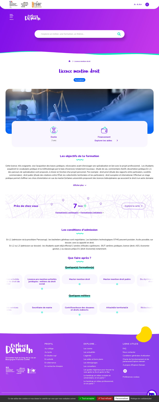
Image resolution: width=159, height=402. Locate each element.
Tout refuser (105, 398)
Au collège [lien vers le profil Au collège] (49, 348)
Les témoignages (91, 363)
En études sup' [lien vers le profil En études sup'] (51, 356)
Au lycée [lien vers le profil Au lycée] (48, 352)
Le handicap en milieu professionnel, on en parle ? (98, 382)
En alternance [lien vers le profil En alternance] (50, 363)
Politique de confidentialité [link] (141, 399)
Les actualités (89, 352)
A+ (140, 4)
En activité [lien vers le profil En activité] (49, 359)
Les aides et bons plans (93, 359)
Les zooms (88, 348)
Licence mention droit (82, 61)
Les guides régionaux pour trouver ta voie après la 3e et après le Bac (99, 371)
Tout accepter (87, 398)
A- (135, 4)
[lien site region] (24, 4)
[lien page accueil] (32, 17)
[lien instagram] (147, 4)
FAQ (124, 348)
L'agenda (87, 356)
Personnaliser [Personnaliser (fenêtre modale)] (122, 398)
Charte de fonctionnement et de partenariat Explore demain (136, 360)
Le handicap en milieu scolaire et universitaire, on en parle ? (97, 376)
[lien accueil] (70, 61)
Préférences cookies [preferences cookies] (131, 377)
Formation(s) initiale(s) (91, 212)
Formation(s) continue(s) (67, 212)
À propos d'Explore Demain (134, 365)
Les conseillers (90, 366)
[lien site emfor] (37, 4)
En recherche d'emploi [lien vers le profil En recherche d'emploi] (54, 366)
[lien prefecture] (13, 4)
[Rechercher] (119, 34)
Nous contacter (129, 352)
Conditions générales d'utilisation (136, 356)
